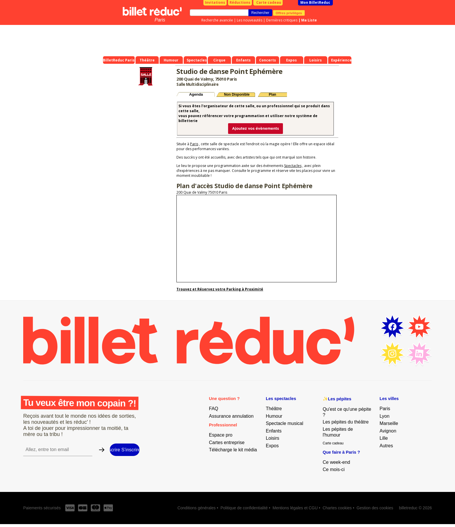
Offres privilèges (289, 12)
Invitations (215, 2)
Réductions (240, 2)
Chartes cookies (337, 508)
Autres (386, 445)
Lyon (384, 416)
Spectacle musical (284, 423)
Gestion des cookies (375, 508)
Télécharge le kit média (233, 449)
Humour (274, 416)
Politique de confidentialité (244, 508)
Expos (272, 445)
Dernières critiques (281, 20)
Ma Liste (309, 20)
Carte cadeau (268, 2)
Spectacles (292, 165)
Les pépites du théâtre (346, 421)
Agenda (196, 94)
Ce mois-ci (334, 469)
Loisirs (272, 438)
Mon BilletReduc (315, 2)
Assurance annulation (231, 416)
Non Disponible (237, 94)
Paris (160, 19)
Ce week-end (336, 462)
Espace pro (220, 434)
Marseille (389, 423)
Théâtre (274, 408)
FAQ (213, 408)
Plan (272, 94)
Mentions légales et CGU (295, 508)
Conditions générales (196, 508)
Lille (384, 438)
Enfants (273, 430)
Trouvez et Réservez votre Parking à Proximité (219, 289)
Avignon (388, 430)
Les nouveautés (249, 20)
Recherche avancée (217, 20)
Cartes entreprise (227, 442)
